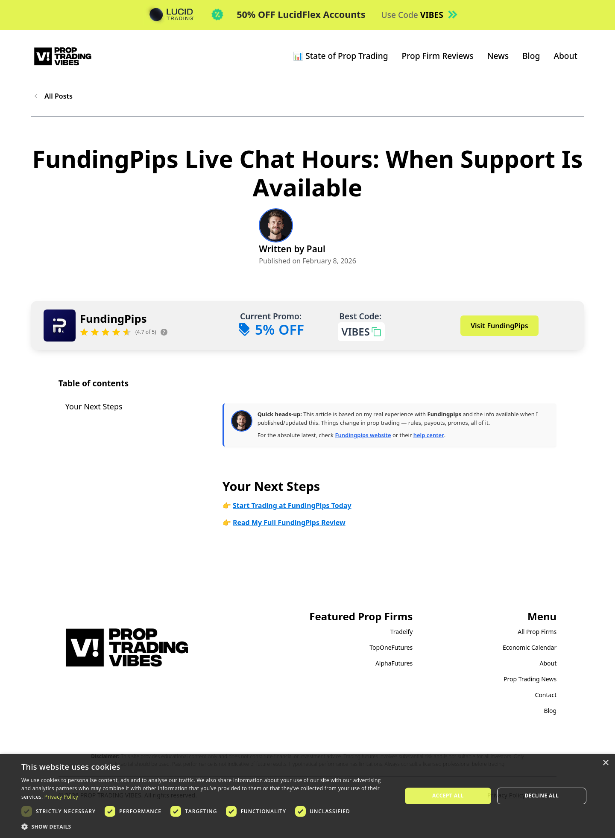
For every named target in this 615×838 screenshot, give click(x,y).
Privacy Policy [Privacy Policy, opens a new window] (61, 796)
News (498, 55)
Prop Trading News (530, 679)
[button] (206, 826)
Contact (546, 695)
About (565, 55)
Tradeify (401, 632)
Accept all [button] (448, 795)
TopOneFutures (391, 647)
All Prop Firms (537, 632)
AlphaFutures (394, 663)
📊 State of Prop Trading (340, 55)
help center (428, 435)
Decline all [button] (541, 795)
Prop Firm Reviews (438, 55)
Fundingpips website (363, 435)
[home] (63, 56)
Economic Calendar (529, 647)
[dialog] (307, 796)
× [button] (605, 763)
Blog (531, 55)
